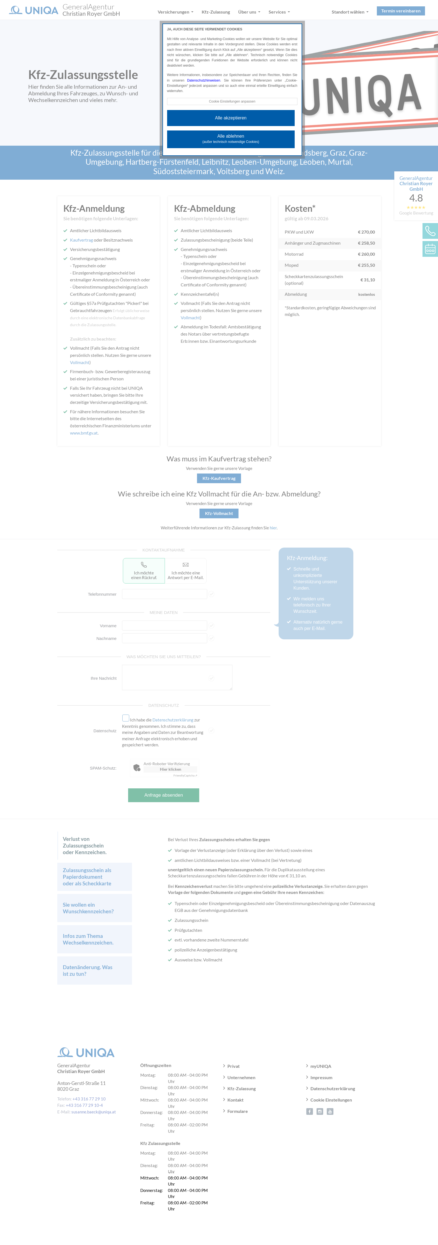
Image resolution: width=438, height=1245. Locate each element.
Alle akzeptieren (231, 118)
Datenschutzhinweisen (203, 80)
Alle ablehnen (231, 139)
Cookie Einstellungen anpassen (232, 101)
